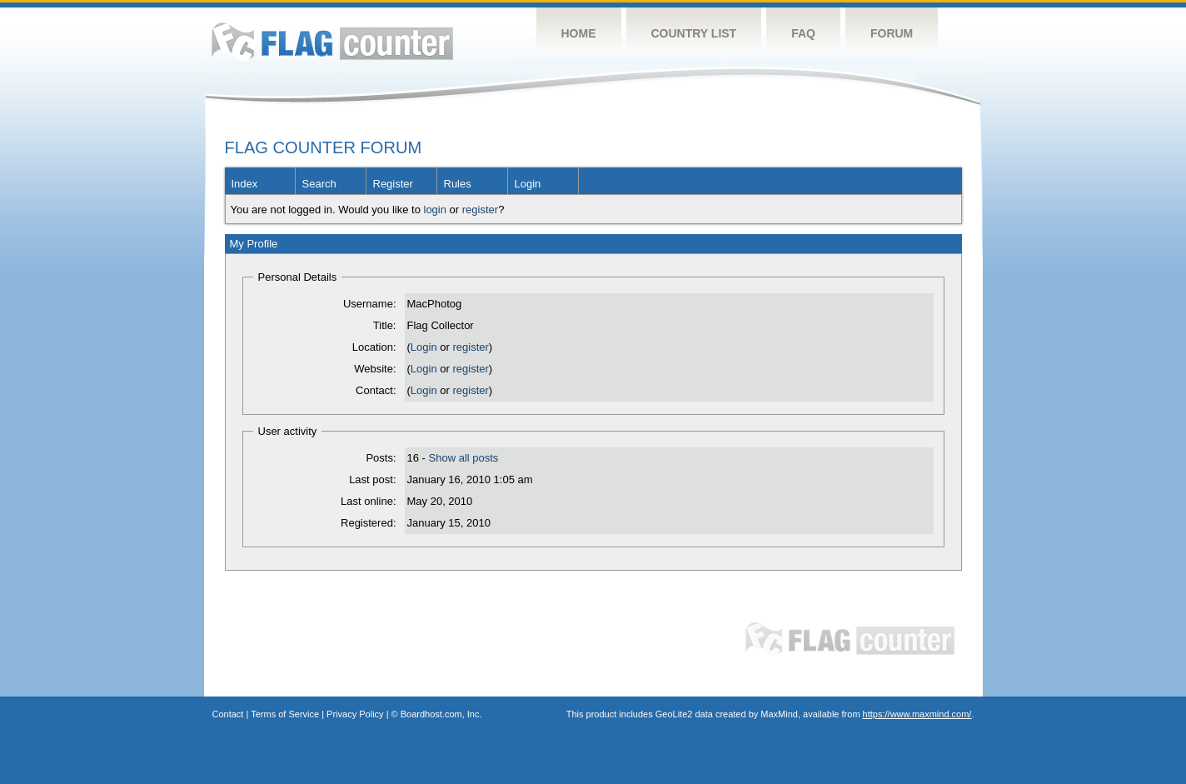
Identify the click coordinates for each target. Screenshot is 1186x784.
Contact (228, 714)
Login (528, 183)
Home (578, 33)
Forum (891, 33)
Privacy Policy (354, 714)
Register (393, 183)
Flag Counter (332, 41)
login (435, 209)
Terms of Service (285, 714)
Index (245, 183)
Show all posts (464, 458)
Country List (694, 33)
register (480, 209)
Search (319, 183)
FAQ (803, 33)
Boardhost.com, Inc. (441, 714)
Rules (457, 183)
